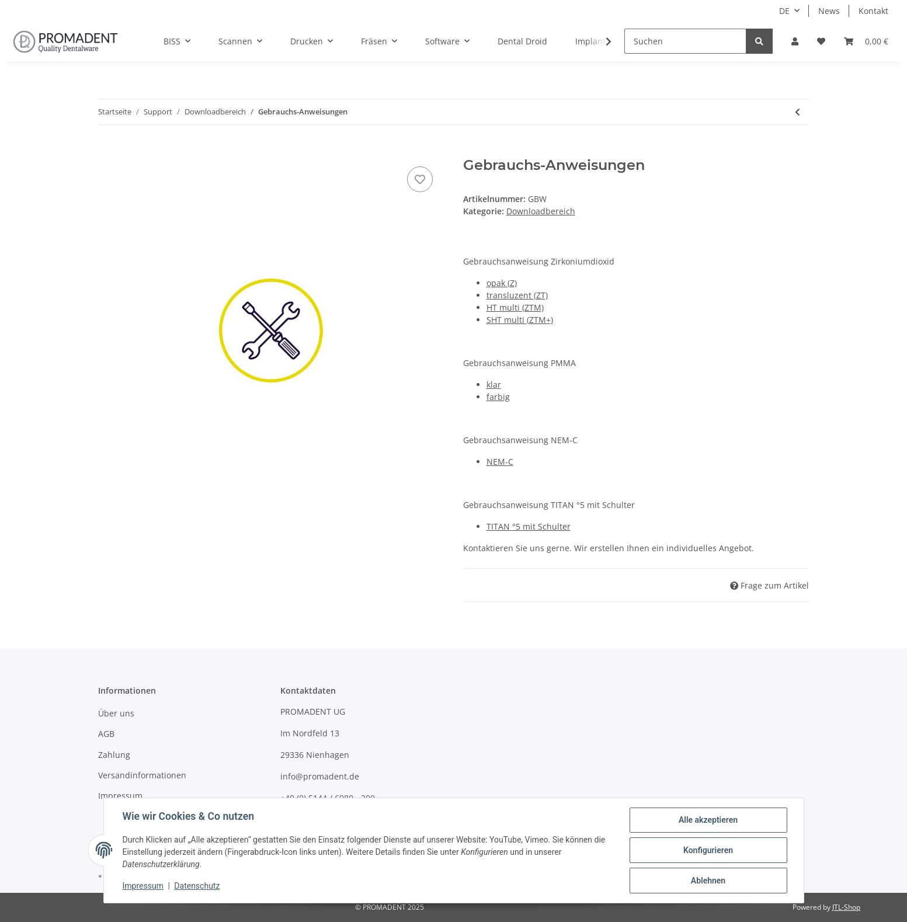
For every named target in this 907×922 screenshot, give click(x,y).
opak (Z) (501, 282)
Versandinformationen (142, 775)
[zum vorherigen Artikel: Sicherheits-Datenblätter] (797, 111)
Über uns (116, 713)
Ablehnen (708, 880)
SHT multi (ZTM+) (519, 319)
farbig (498, 396)
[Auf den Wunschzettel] (420, 179)
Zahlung (114, 754)
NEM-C (499, 461)
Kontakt (873, 10)
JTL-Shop (846, 907)
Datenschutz (197, 885)
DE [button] (784, 10)
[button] (795, 41)
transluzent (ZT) (517, 295)
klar (493, 384)
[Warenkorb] (866, 41)
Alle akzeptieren (708, 819)
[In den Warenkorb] (107, 150)
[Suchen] (685, 41)
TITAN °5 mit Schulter (528, 526)
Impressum (120, 795)
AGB (106, 733)
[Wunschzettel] (821, 41)
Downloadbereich (540, 211)
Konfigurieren (708, 850)
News (829, 10)
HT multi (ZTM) (515, 307)
